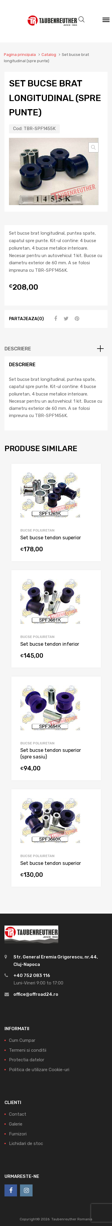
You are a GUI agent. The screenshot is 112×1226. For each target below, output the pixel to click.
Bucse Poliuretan (37, 530)
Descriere (17, 349)
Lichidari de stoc (26, 1143)
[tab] (56, 348)
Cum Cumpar (22, 1040)
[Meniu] (106, 21)
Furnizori (18, 1134)
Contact (17, 1114)
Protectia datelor (26, 1059)
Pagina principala (20, 54)
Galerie (15, 1124)
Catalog (49, 54)
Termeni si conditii (27, 1050)
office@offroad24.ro (35, 994)
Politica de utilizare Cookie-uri (39, 1069)
